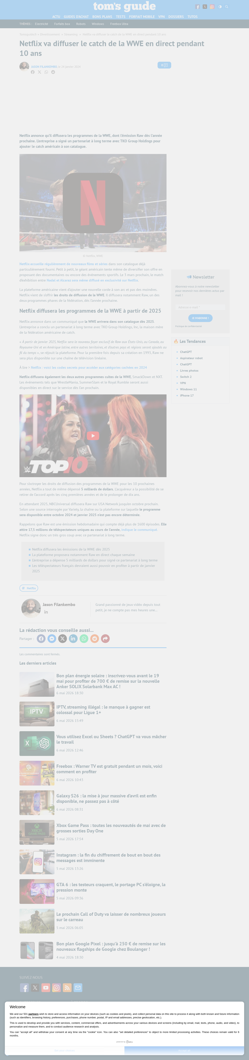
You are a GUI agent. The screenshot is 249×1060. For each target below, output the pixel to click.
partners (33, 1013)
